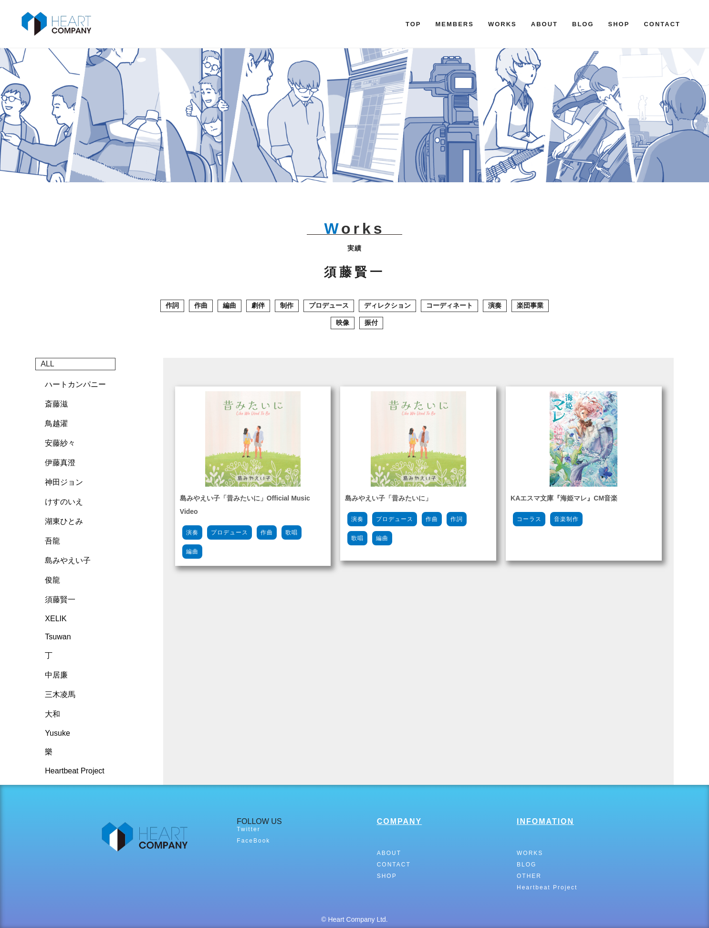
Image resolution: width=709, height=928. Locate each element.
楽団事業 (530, 305)
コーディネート (449, 305)
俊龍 (52, 580)
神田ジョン (64, 482)
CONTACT (662, 24)
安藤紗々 (60, 443)
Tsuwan (58, 637)
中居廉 (56, 675)
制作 (286, 305)
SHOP (619, 24)
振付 (371, 322)
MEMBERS (454, 24)
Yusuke (57, 733)
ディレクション (387, 305)
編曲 (229, 305)
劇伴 (258, 305)
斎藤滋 (56, 404)
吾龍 (52, 541)
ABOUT (544, 24)
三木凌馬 (60, 694)
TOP (413, 24)
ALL (47, 364)
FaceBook (253, 840)
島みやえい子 (68, 560)
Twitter (248, 829)
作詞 (172, 305)
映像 (342, 322)
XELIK (55, 619)
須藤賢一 (60, 599)
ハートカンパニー (75, 384)
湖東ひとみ (64, 521)
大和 (52, 714)
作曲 (201, 305)
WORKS (502, 24)
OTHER (529, 876)
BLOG (583, 24)
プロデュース (329, 305)
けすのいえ (64, 502)
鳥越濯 (56, 423)
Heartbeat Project (74, 771)
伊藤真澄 (60, 463)
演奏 (494, 305)
